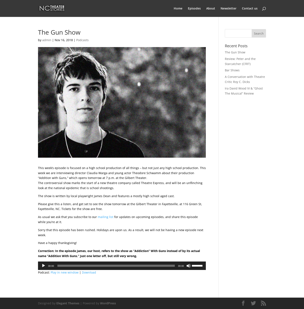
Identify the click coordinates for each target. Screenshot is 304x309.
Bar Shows (232, 70)
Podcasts (82, 40)
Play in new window (65, 272)
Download (89, 272)
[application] (122, 266)
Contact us (250, 8)
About (210, 8)
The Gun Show (235, 52)
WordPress (108, 303)
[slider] (116, 266)
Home (178, 8)
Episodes (194, 8)
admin (46, 40)
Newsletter (228, 8)
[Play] (43, 266)
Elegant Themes (67, 303)
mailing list (105, 217)
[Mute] (188, 266)
